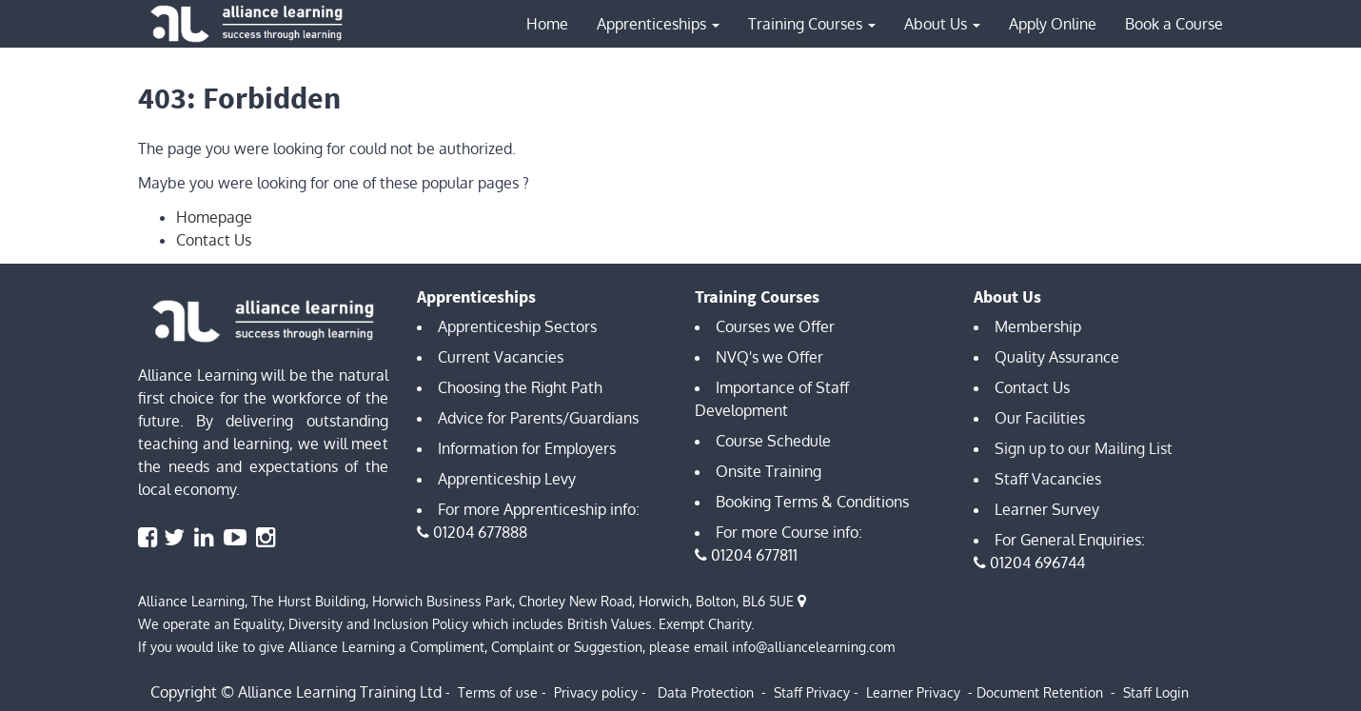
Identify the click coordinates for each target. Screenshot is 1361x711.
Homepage (214, 217)
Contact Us (213, 239)
